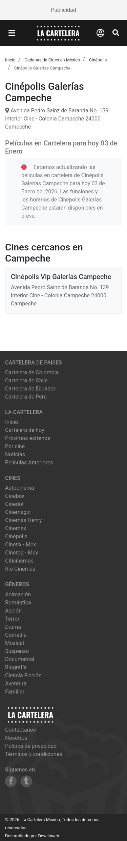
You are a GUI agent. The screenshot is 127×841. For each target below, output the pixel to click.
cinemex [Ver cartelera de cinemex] (15, 528)
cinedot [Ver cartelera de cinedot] (14, 504)
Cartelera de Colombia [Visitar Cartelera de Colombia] (32, 372)
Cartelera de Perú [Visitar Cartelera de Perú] (26, 397)
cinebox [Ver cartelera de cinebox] (15, 496)
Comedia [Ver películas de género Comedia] (16, 635)
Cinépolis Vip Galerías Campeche (61, 277)
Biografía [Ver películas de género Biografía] (16, 667)
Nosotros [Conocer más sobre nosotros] (16, 738)
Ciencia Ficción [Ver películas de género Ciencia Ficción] (23, 675)
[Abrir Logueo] (100, 33)
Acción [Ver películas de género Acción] (13, 610)
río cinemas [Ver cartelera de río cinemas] (20, 569)
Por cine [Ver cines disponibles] (15, 446)
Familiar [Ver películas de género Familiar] (14, 691)
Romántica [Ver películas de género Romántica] (18, 602)
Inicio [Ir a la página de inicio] (11, 422)
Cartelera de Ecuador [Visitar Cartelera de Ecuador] (30, 388)
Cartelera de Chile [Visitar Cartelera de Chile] (26, 380)
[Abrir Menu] (11, 33)
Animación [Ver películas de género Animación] (18, 594)
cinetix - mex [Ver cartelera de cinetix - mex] (20, 544)
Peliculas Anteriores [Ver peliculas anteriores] (29, 462)
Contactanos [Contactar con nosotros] (20, 730)
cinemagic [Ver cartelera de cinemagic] (18, 512)
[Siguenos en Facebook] (11, 781)
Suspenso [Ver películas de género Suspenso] (17, 651)
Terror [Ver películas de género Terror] (12, 619)
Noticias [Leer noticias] (15, 454)
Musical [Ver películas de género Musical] (14, 643)
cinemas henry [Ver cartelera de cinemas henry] (23, 520)
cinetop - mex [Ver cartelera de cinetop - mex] (21, 552)
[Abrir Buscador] (115, 33)
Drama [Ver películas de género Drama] (13, 627)
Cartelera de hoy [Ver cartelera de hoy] (24, 430)
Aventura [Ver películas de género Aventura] (15, 683)
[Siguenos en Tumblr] (26, 781)
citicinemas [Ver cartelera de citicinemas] (19, 561)
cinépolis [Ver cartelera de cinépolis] (16, 536)
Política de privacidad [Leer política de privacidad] (31, 746)
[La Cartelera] (58, 33)
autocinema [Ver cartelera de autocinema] (19, 488)
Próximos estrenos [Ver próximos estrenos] (27, 438)
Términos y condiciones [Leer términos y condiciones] (33, 754)
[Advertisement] (63, 10)
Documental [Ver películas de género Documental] (19, 659)
